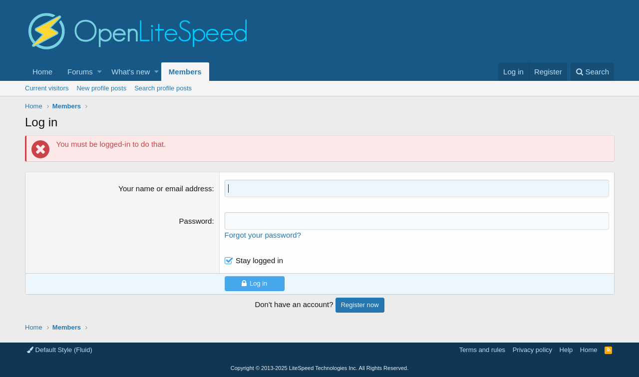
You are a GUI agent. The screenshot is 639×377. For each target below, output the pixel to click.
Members (185, 71)
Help (566, 350)
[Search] (592, 71)
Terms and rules (482, 350)
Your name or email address (165, 188)
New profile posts (101, 88)
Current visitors (46, 88)
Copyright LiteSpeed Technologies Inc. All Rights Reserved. (319, 368)
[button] (99, 71)
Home (42, 71)
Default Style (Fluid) (59, 350)
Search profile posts (163, 88)
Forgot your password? (263, 235)
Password (195, 221)
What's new (130, 71)
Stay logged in (259, 260)
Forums (80, 71)
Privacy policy (532, 350)
